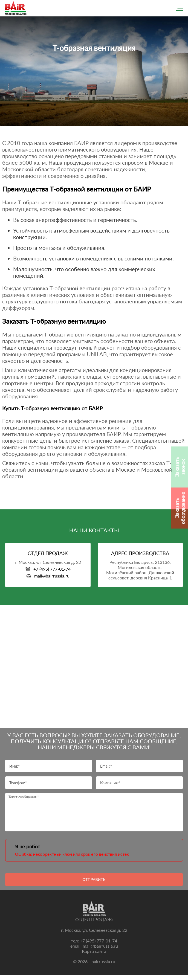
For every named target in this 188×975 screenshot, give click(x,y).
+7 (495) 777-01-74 (98, 940)
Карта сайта (94, 951)
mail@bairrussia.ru (100, 945)
